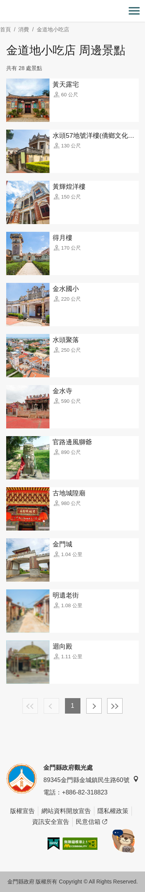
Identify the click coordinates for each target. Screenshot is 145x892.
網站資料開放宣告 (66, 811)
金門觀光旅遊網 (72, 11)
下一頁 (94, 706)
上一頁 (51, 706)
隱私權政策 (112, 811)
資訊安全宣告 (50, 821)
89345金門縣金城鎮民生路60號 (90, 779)
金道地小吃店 (53, 29)
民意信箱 (91, 822)
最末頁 (115, 706)
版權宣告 (22, 811)
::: (2, 4)
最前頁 (30, 706)
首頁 (5, 29)
